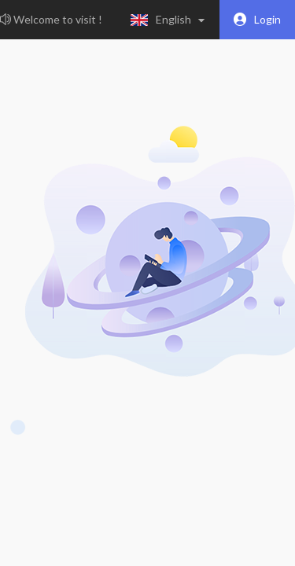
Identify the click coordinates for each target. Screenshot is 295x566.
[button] (171, 19)
